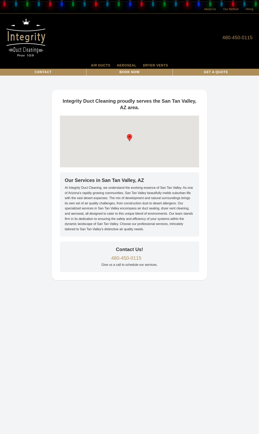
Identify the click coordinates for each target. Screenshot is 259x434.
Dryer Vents (155, 65)
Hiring (249, 9)
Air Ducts (100, 65)
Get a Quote (216, 72)
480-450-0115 (237, 37)
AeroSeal (127, 65)
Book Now (129, 72)
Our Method (230, 9)
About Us (210, 9)
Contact (43, 72)
